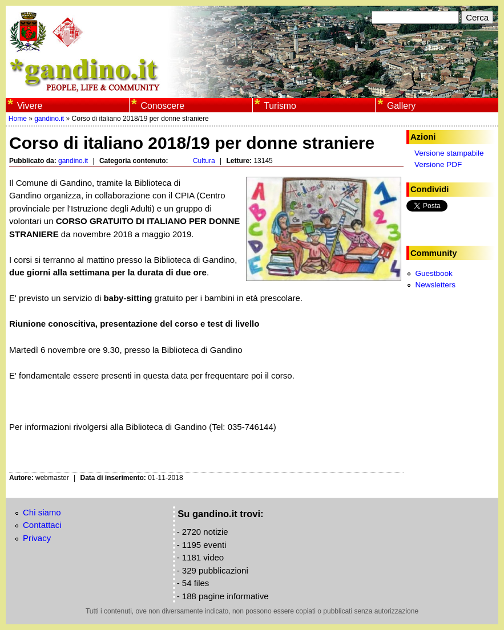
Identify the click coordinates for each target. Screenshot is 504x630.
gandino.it (49, 119)
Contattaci (42, 525)
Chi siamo (42, 512)
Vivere (30, 106)
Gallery (401, 106)
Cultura (204, 161)
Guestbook (433, 273)
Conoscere (162, 106)
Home (18, 119)
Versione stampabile (449, 153)
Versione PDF (438, 164)
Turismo (280, 106)
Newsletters (435, 285)
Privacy (37, 538)
